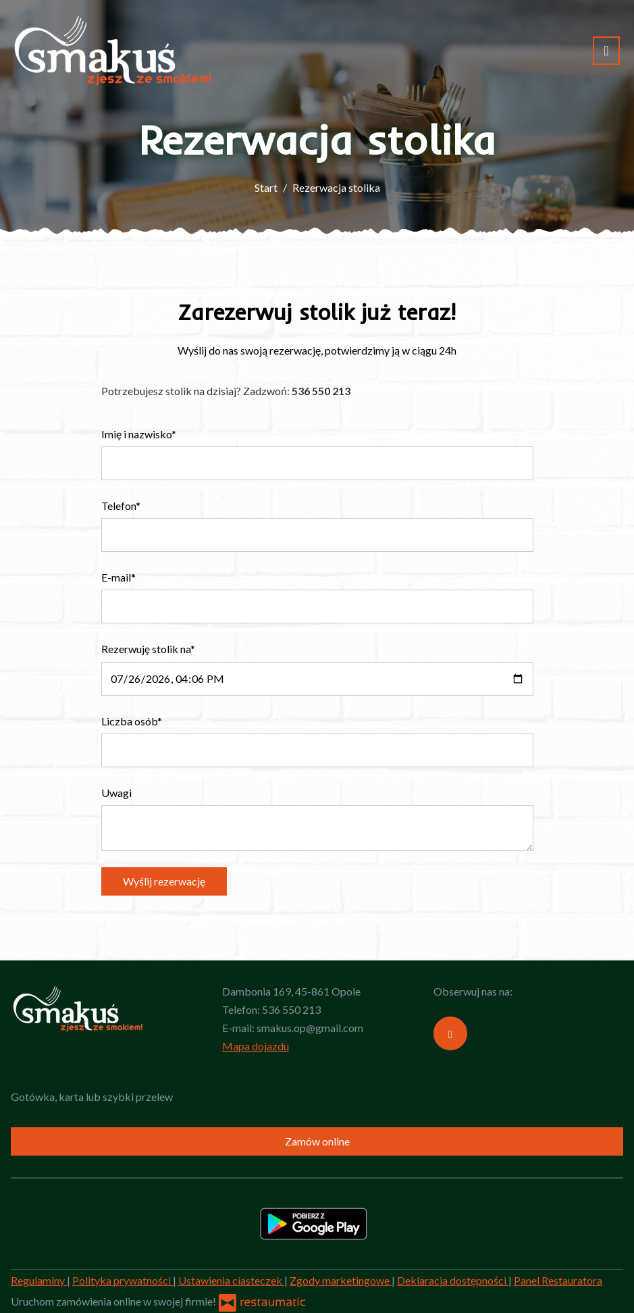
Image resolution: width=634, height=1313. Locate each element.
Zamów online (317, 1141)
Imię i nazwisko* (138, 434)
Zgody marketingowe (341, 1280)
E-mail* (118, 577)
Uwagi (116, 792)
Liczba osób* (131, 721)
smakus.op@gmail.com (310, 1027)
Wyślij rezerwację (164, 881)
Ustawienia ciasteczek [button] (231, 1280)
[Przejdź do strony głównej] (114, 50)
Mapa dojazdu (255, 1045)
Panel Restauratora (558, 1280)
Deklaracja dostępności (452, 1280)
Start (266, 187)
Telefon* (120, 505)
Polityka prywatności (122, 1280)
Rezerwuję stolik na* (148, 648)
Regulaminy (39, 1280)
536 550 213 (291, 1009)
